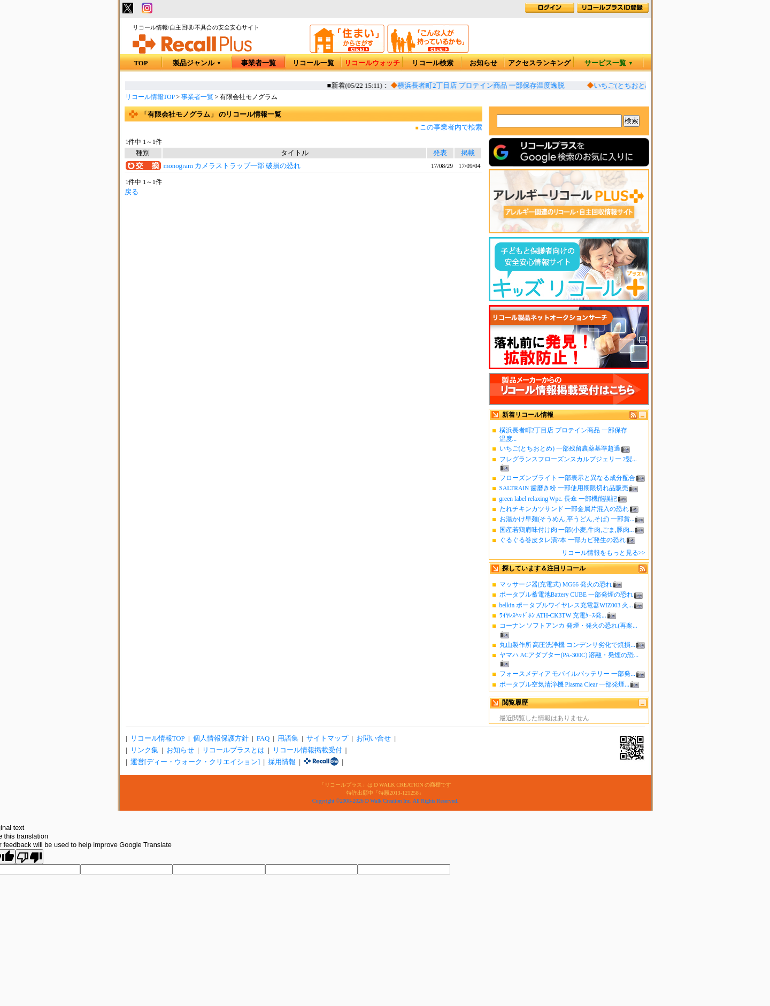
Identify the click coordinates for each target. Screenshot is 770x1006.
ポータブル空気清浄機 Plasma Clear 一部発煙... (564, 684)
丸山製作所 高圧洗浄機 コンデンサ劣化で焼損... (567, 645)
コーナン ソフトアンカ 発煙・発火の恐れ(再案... (568, 625)
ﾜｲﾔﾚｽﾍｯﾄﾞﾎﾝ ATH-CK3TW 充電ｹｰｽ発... (552, 615)
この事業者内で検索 (451, 127)
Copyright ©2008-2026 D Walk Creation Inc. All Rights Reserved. (385, 801)
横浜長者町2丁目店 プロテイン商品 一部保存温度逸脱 (482, 85)
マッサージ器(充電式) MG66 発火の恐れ (556, 584)
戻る (131, 192)
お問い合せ (373, 738)
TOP (141, 63)
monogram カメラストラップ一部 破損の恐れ (232, 166)
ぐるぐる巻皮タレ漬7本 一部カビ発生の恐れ (562, 540)
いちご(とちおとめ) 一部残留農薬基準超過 (560, 448)
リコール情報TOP (150, 97)
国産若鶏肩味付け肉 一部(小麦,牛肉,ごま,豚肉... (566, 530)
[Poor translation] (29, 856)
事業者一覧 (258, 63)
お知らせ (483, 63)
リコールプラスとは (233, 750)
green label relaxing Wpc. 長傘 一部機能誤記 (558, 499)
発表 (440, 153)
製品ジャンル (197, 63)
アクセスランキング (539, 63)
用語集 (288, 738)
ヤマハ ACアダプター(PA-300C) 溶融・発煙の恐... (569, 655)
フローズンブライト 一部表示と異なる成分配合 (567, 478)
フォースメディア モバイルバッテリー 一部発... (567, 673)
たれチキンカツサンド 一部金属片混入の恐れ (564, 509)
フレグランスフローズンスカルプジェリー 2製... (568, 459)
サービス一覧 (608, 63)
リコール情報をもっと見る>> (603, 553)
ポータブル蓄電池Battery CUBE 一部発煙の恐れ (566, 594)
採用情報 (282, 762)
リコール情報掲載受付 (307, 750)
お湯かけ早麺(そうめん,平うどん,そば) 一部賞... (567, 519)
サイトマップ (327, 738)
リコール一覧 (313, 63)
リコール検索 (432, 63)
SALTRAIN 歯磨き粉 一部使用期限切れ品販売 (564, 488)
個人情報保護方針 (221, 738)
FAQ (263, 738)
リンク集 (144, 750)
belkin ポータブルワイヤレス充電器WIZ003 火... (566, 605)
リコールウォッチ (372, 63)
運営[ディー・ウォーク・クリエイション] (195, 762)
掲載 (468, 153)
